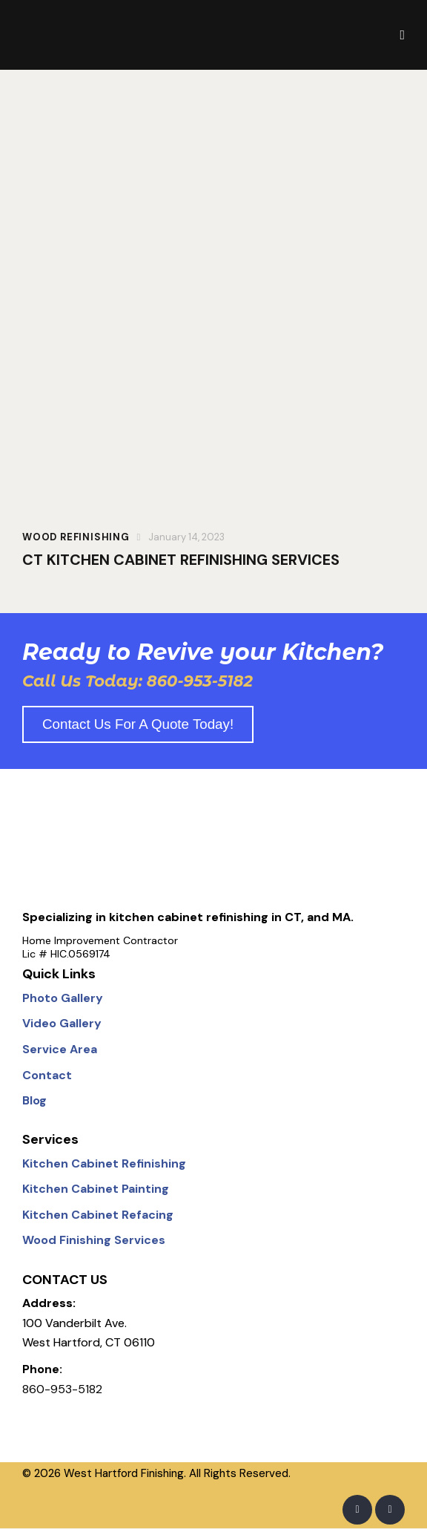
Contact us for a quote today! (138, 725)
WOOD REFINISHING (76, 537)
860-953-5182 (62, 1390)
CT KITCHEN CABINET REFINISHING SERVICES (181, 560)
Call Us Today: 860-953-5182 (137, 681)
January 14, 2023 (186, 537)
